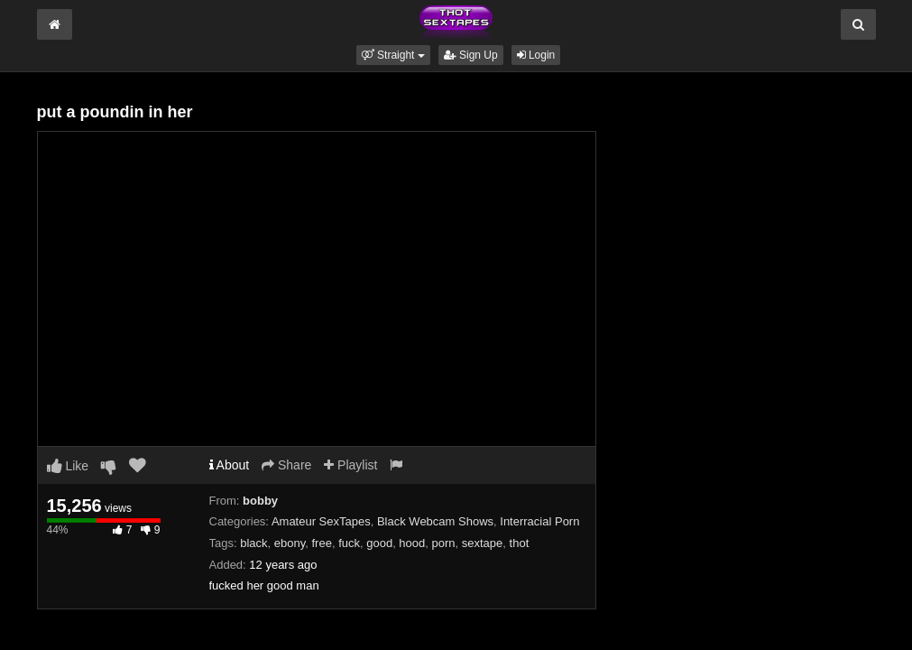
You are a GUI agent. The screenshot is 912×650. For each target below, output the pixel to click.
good (379, 543)
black (253, 543)
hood (412, 543)
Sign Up (471, 55)
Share (286, 465)
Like (68, 466)
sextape (482, 543)
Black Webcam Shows (435, 521)
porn (444, 543)
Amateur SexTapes (321, 521)
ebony (289, 543)
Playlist (350, 465)
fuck (349, 543)
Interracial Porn (539, 521)
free (321, 543)
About (229, 465)
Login (536, 55)
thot (520, 543)
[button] (393, 55)
